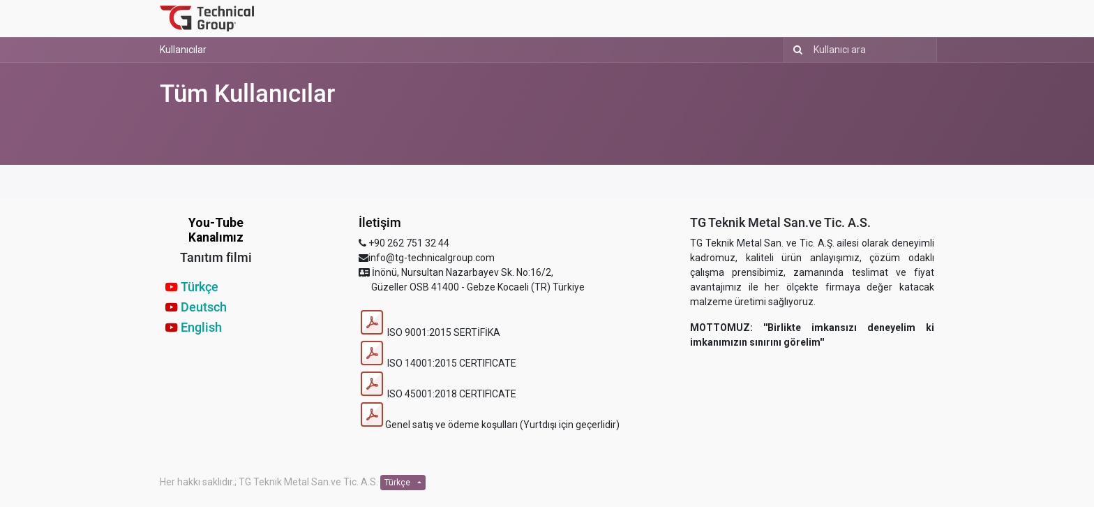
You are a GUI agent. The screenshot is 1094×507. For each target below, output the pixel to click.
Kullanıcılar (183, 49)
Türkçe (199, 287)
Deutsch (204, 307)
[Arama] (795, 50)
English (201, 328)
